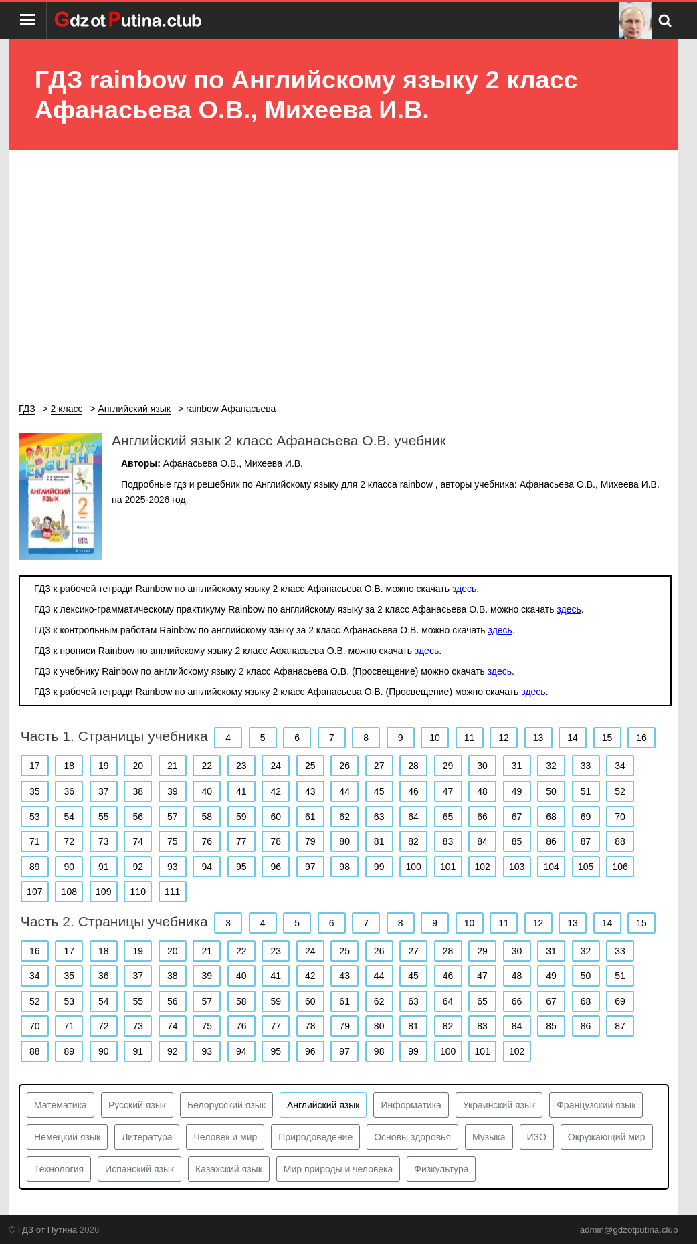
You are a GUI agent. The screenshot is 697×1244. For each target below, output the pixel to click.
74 (137, 841)
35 (34, 791)
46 (413, 791)
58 (206, 816)
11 (469, 737)
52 (620, 791)
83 (448, 841)
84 (482, 841)
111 (172, 891)
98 (344, 866)
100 (413, 866)
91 (103, 866)
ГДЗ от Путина (47, 1230)
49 (517, 791)
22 (206, 765)
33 (586, 765)
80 (344, 841)
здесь (464, 588)
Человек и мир (225, 1137)
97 (310, 866)
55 (103, 816)
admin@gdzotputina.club (629, 1230)
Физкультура (441, 1169)
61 (310, 816)
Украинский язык (499, 1105)
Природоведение (315, 1137)
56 (137, 816)
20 (137, 765)
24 (275, 765)
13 (538, 737)
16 (641, 737)
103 (516, 866)
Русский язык (137, 1105)
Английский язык (323, 1105)
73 (103, 841)
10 (434, 737)
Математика (60, 1105)
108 (69, 891)
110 (138, 891)
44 (344, 791)
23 (241, 765)
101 (448, 866)
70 (620, 816)
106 (619, 866)
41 (241, 791)
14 (572, 737)
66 (482, 816)
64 (413, 816)
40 (206, 791)
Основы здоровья (412, 1137)
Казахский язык (228, 1169)
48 (482, 791)
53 (34, 816)
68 (551, 816)
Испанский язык (139, 1169)
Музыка (489, 1137)
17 (34, 765)
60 (275, 816)
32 (551, 765)
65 (448, 816)
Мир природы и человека (338, 1169)
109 (103, 891)
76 (206, 841)
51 (586, 791)
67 (517, 816)
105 (585, 866)
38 (137, 791)
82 (413, 841)
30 (482, 765)
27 (379, 765)
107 (34, 891)
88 (620, 841)
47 (448, 791)
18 (69, 765)
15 (607, 737)
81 (379, 841)
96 (275, 866)
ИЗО (536, 1137)
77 (241, 841)
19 (103, 765)
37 (103, 791)
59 (241, 816)
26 (344, 765)
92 (137, 866)
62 (344, 816)
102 (482, 866)
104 (551, 866)
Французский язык (596, 1105)
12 (503, 737)
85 (517, 841)
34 (620, 765)
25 (310, 765)
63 (379, 816)
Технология (59, 1169)
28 (413, 765)
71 (34, 841)
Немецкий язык (67, 1137)
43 (310, 791)
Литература (147, 1137)
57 (172, 816)
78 (275, 841)
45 (379, 791)
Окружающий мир (606, 1137)
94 (206, 866)
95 (241, 866)
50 (551, 791)
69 (586, 816)
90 (69, 866)
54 (69, 816)
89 (34, 866)
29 (448, 765)
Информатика (411, 1105)
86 (551, 841)
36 (69, 791)
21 (172, 765)
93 (172, 866)
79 (310, 841)
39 (172, 791)
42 (275, 791)
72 (69, 841)
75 (172, 841)
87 (586, 841)
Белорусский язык (226, 1105)
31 (517, 765)
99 (379, 866)
